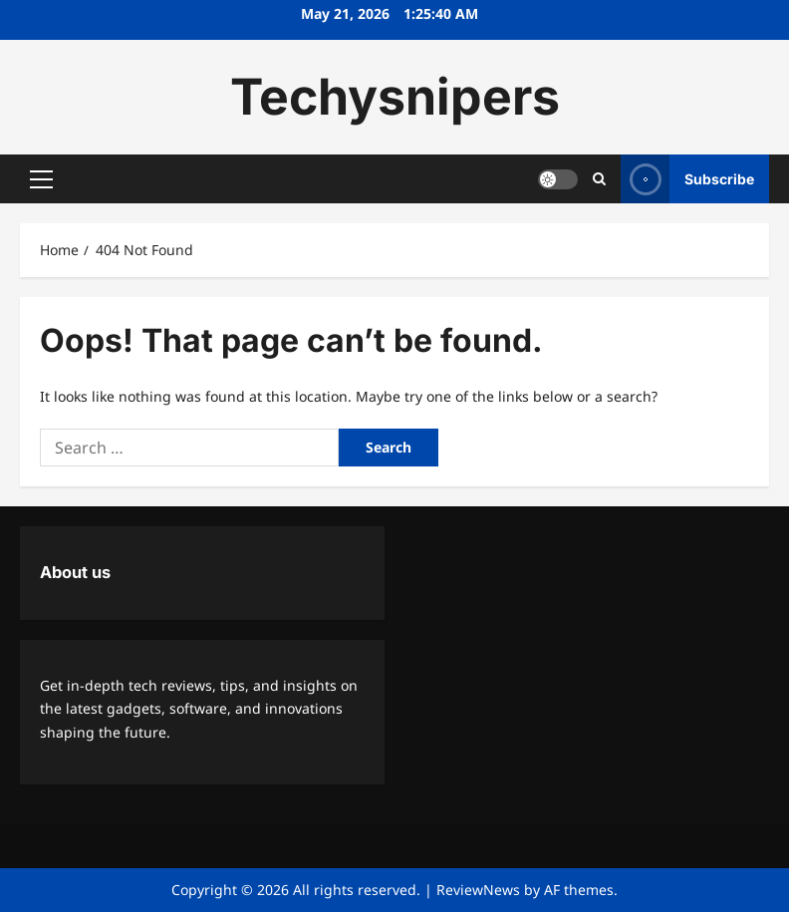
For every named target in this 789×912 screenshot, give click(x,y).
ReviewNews (478, 889)
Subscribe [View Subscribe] (687, 178)
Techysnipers (395, 97)
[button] (41, 179)
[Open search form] (599, 178)
